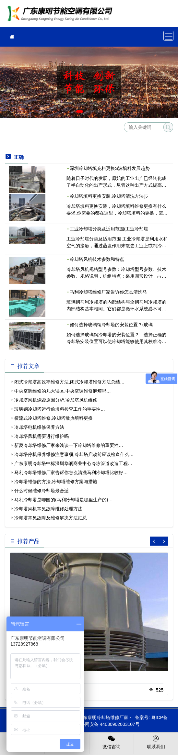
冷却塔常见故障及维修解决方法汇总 (50, 517)
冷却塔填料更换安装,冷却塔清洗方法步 (109, 196)
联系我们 (156, 741)
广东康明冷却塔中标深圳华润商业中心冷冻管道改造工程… (73, 463)
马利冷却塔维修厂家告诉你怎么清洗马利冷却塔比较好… (71, 472)
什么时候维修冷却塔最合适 (41, 490)
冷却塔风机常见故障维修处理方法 (48, 508)
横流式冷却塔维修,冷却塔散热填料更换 (53, 418)
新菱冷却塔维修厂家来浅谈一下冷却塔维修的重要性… (68, 445)
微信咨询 (111, 741)
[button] (79, 111)
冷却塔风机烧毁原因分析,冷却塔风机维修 (55, 400)
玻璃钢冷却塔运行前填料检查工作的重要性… (59, 409)
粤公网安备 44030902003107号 (104, 724)
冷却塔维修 (61, 16)
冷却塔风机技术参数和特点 (97, 259)
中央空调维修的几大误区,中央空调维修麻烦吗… (62, 391)
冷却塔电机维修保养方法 (39, 427)
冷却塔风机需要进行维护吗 (41, 436)
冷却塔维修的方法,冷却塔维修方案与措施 (55, 481)
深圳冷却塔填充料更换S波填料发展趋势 (110, 168)
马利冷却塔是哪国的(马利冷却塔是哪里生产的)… (63, 499)
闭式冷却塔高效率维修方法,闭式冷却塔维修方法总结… (69, 381)
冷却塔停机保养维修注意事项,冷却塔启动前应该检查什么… (74, 454)
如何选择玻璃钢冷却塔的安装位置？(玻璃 (111, 324)
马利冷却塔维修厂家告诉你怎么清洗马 (108, 291)
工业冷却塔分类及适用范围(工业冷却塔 (109, 228)
